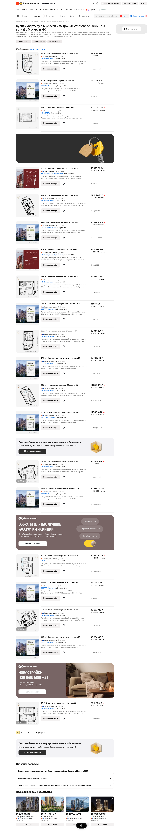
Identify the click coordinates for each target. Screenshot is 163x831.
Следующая (40, 733)
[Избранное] (93, 3)
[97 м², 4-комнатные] (28, 233)
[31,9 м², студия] (28, 91)
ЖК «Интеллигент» (47, 59)
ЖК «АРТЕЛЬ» (46, 113)
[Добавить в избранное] (63, 68)
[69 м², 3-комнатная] (28, 342)
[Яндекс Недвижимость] (29, 3)
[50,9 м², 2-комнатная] (28, 260)
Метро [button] (125, 16)
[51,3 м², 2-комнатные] (28, 423)
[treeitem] (22, 9)
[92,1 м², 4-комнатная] (28, 64)
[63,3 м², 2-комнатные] (28, 648)
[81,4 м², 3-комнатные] (28, 315)
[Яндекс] (17, 3)
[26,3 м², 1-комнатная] (28, 396)
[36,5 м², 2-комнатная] (28, 288)
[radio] (18, 732)
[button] (97, 3)
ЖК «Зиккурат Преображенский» (52, 173)
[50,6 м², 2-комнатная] (28, 621)
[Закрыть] (146, 16)
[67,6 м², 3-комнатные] (28, 369)
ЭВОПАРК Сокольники (48, 86)
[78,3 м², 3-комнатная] (28, 179)
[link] (143, 3)
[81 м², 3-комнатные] (28, 499)
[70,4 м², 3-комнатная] (28, 566)
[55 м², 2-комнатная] (28, 119)
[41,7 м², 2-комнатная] (28, 472)
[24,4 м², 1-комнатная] (28, 206)
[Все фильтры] (18, 16)
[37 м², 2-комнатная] (28, 714)
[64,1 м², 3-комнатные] (28, 594)
